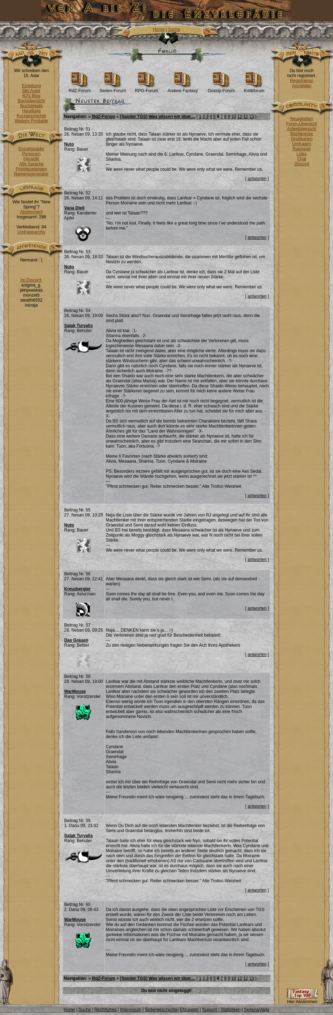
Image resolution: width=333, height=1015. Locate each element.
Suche (174, 29)
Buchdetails (31, 105)
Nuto (69, 144)
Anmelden (301, 85)
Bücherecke (301, 133)
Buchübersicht (31, 100)
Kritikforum (254, 88)
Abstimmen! (31, 211)
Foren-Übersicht (301, 123)
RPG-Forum (146, 88)
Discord (301, 163)
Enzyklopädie (31, 148)
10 (233, 116)
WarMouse (75, 691)
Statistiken (231, 1009)
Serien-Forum (113, 88)
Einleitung (31, 85)
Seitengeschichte (161, 1009)
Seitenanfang (257, 1009)
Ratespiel (301, 148)
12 (245, 116)
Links (301, 153)
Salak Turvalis (78, 325)
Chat (301, 158)
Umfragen (301, 143)
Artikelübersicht (301, 128)
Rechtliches (105, 1009)
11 (239, 116)
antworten (257, 178)
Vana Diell (74, 208)
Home (159, 29)
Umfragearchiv (31, 232)
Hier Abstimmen (302, 999)
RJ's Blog (31, 95)
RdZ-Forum (80, 88)
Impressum (130, 1009)
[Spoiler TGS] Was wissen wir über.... (157, 116)
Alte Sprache (31, 163)
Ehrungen (189, 1009)
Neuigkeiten (301, 118)
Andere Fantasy (182, 88)
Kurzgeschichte (31, 115)
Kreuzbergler (77, 588)
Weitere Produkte (31, 120)
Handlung (31, 110)
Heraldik (31, 158)
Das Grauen (76, 640)
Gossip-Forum (221, 88)
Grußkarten (302, 138)
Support (209, 1009)
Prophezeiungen (31, 168)
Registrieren (301, 80)
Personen (31, 153)
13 (251, 116)
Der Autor (31, 90)
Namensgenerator (31, 173)
